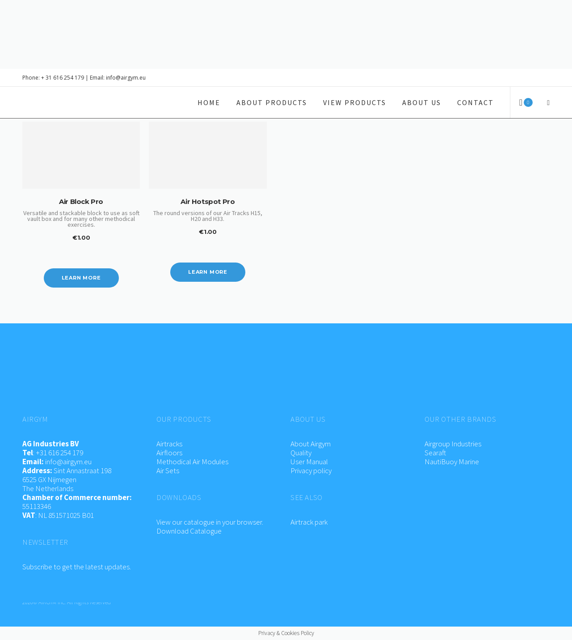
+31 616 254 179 (59, 453)
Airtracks (169, 444)
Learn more (81, 278)
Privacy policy (311, 470)
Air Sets (167, 470)
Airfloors (170, 453)
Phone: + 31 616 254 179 (53, 77)
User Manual (309, 461)
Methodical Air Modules (192, 461)
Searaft (435, 453)
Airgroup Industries (453, 444)
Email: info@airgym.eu (118, 77)
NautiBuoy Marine (452, 461)
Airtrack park (309, 522)
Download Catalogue (189, 531)
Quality (300, 453)
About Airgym (310, 444)
